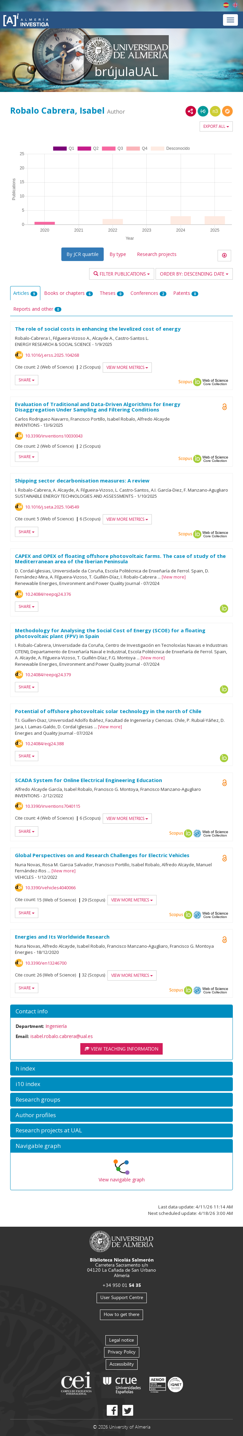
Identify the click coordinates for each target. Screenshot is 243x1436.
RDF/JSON (227, 111)
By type (117, 254)
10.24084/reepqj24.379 (48, 675)
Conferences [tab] (148, 293)
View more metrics (127, 367)
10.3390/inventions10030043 (54, 436)
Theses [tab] (112, 293)
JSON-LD (203, 111)
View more (173, 577)
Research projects (157, 254)
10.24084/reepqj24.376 (48, 594)
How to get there (121, 1314)
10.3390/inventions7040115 (52, 806)
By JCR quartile (82, 254)
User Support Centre (121, 1297)
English (235, 5)
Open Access (224, 782)
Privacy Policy (122, 1351)
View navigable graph (122, 1179)
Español (226, 5)
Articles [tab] (25, 293)
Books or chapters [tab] (68, 293)
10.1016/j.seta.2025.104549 (52, 507)
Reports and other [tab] (37, 309)
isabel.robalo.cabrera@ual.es (62, 1036)
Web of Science (215, 382)
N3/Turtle (215, 111)
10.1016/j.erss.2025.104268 (52, 355)
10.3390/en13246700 (45, 963)
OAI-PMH (197, 833)
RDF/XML (190, 111)
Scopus (185, 382)
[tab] (121, 1011)
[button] (121, 1011)
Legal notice (121, 1340)
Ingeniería (56, 1026)
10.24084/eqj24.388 (44, 743)
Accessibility (121, 1364)
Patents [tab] (185, 293)
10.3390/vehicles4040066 (50, 888)
